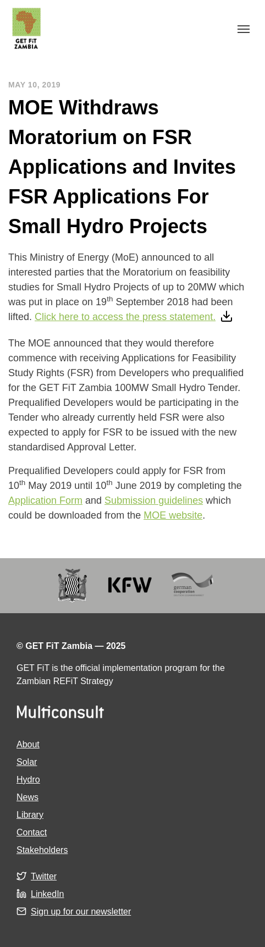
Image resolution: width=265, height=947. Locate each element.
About (28, 744)
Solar (26, 762)
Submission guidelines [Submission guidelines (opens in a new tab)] (153, 500)
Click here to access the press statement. (125, 316)
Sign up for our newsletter (81, 911)
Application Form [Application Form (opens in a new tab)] (45, 500)
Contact (31, 832)
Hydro (28, 779)
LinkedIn (47, 894)
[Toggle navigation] (243, 28)
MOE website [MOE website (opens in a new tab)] (172, 515)
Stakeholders (42, 850)
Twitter (44, 876)
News (27, 797)
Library (29, 814)
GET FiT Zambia (26, 28)
